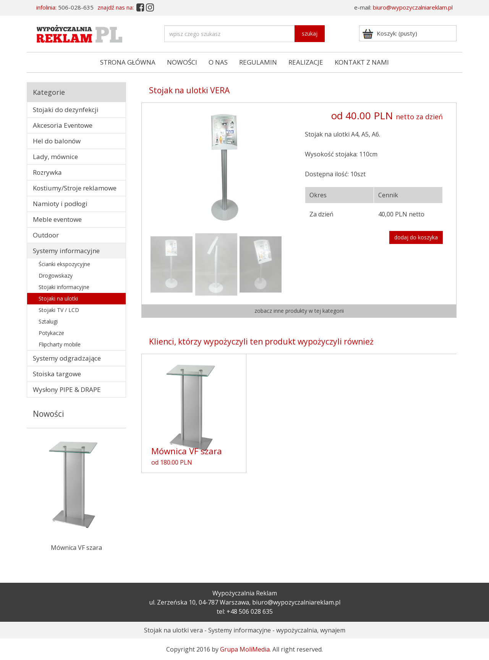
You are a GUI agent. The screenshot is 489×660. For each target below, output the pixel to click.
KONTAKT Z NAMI (362, 62)
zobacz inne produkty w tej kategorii (299, 310)
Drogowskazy (56, 275)
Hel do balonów (57, 141)
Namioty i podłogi (60, 203)
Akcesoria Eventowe (62, 125)
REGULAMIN (258, 62)
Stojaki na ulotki (58, 298)
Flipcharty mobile (60, 344)
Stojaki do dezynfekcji (66, 109)
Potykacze (51, 333)
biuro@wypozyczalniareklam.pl (413, 7)
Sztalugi (48, 321)
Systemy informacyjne (66, 250)
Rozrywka (47, 172)
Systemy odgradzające (67, 358)
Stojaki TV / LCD (59, 310)
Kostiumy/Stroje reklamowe (75, 188)
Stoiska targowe (57, 373)
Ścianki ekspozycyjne (64, 264)
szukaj (309, 33)
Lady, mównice (55, 156)
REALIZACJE (305, 62)
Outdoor (46, 235)
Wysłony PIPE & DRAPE (67, 389)
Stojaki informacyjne (64, 287)
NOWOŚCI (182, 62)
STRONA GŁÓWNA (127, 62)
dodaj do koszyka (416, 237)
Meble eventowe (57, 219)
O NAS (218, 62)
